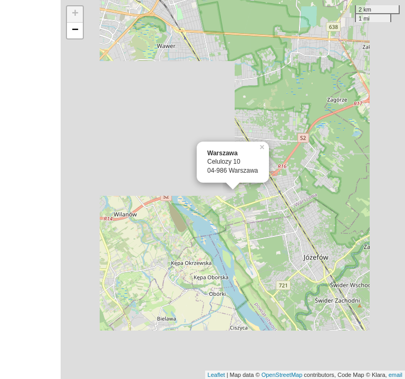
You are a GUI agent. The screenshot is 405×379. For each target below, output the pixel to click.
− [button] (75, 30)
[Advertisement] (30, 189)
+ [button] (75, 14)
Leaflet (216, 375)
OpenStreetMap (282, 375)
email (395, 375)
